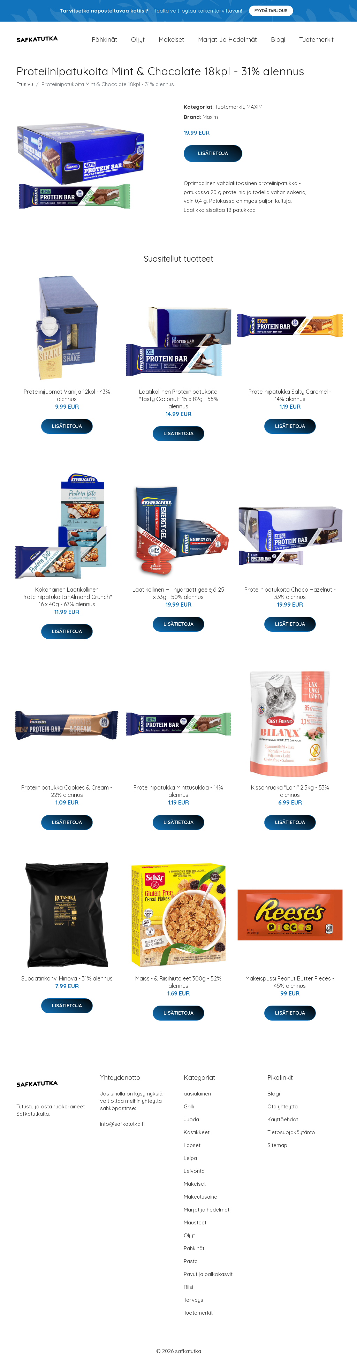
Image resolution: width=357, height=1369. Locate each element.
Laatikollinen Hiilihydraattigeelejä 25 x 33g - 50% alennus (178, 599)
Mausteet (195, 1228)
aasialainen (197, 1099)
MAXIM (254, 112)
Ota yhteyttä (282, 1112)
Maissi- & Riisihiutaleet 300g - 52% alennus (178, 988)
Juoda (191, 1125)
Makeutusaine (200, 1202)
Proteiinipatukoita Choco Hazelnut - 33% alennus (290, 599)
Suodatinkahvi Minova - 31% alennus (67, 984)
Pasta (191, 1267)
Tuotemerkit (316, 42)
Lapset (192, 1151)
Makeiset (171, 42)
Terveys (193, 1305)
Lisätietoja (213, 159)
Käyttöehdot (282, 1125)
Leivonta (194, 1177)
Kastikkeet (197, 1138)
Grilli (189, 1112)
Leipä (190, 1164)
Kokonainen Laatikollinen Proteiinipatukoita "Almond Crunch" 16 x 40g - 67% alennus (67, 603)
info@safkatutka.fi (122, 1129)
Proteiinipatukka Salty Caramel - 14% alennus (290, 401)
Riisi (188, 1293)
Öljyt (138, 42)
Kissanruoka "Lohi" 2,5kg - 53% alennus (290, 797)
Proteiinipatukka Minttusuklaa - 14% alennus (178, 797)
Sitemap (277, 1151)
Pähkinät (104, 42)
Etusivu (24, 90)
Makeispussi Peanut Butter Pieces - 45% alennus (289, 988)
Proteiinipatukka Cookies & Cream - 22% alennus (66, 797)
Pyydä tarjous (271, 10)
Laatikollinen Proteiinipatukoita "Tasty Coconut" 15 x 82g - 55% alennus (178, 405)
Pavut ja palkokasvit (208, 1280)
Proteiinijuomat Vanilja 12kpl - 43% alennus (67, 401)
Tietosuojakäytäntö (291, 1138)
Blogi (278, 42)
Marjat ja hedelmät (227, 42)
